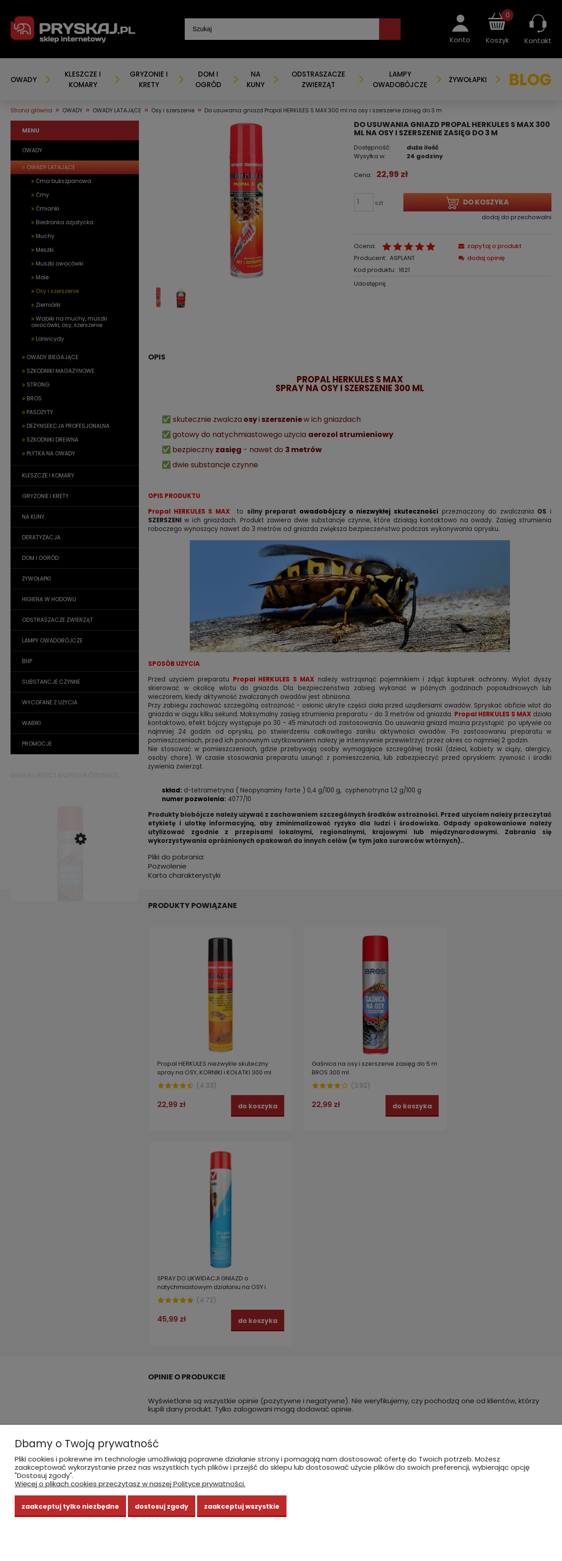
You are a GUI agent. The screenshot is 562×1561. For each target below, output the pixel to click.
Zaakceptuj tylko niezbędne (70, 1506)
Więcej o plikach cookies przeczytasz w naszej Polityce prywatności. (130, 1484)
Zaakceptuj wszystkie (242, 1506)
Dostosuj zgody (161, 1506)
